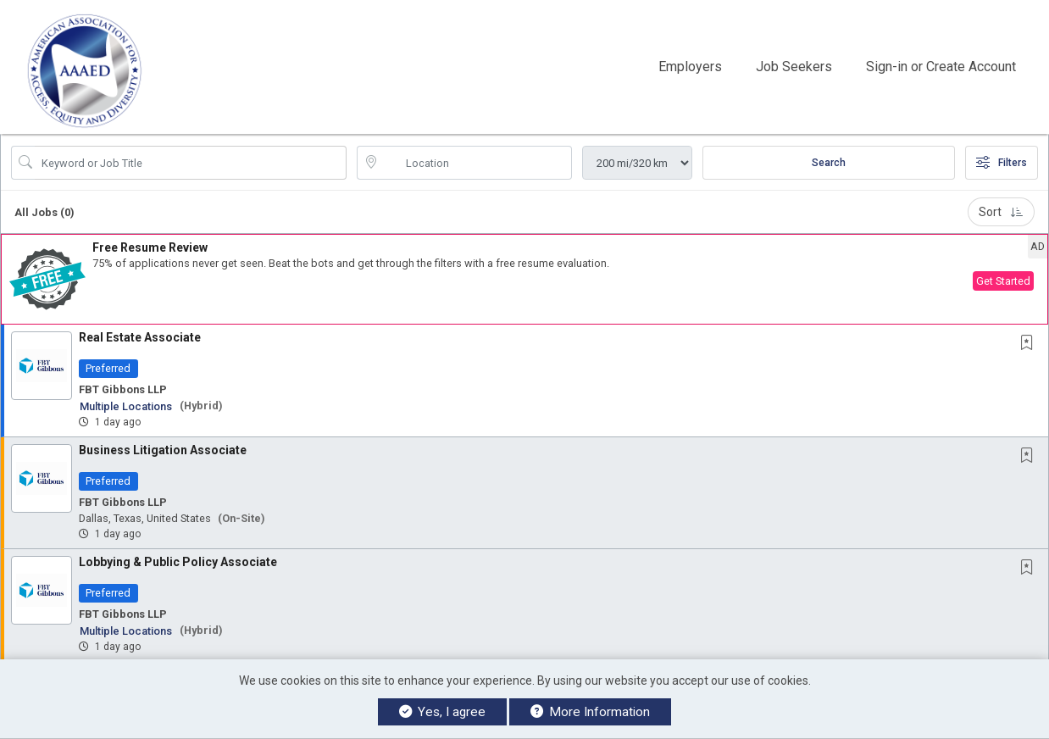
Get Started (1003, 281)
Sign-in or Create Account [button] (941, 66)
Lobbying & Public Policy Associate (178, 562)
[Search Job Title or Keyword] (191, 163)
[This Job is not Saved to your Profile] (1030, 343)
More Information (590, 712)
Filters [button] (1001, 163)
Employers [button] (690, 66)
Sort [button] (1001, 212)
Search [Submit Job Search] (829, 163)
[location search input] (476, 163)
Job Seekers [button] (794, 66)
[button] (524, 279)
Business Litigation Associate (163, 450)
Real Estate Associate (140, 337)
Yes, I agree (442, 712)
